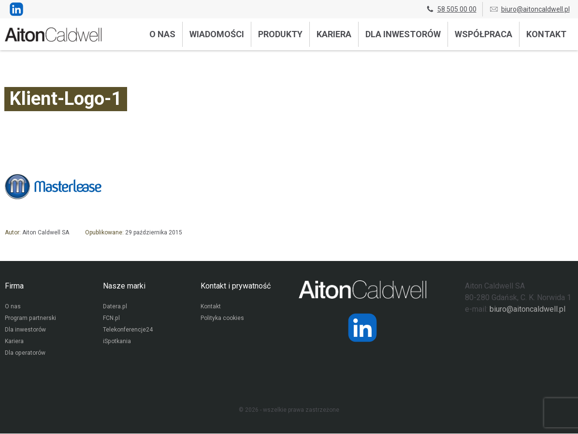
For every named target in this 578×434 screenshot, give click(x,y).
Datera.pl (115, 307)
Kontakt (546, 34)
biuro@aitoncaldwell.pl (529, 9)
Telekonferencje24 (128, 330)
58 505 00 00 (451, 9)
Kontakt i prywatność (236, 285)
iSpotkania (116, 342)
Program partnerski (30, 319)
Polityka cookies (222, 319)
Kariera (334, 34)
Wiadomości (216, 34)
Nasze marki (124, 285)
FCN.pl (111, 319)
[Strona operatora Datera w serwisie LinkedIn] (362, 327)
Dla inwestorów (403, 34)
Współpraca (483, 34)
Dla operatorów (25, 353)
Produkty (280, 34)
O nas (162, 34)
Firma (14, 285)
